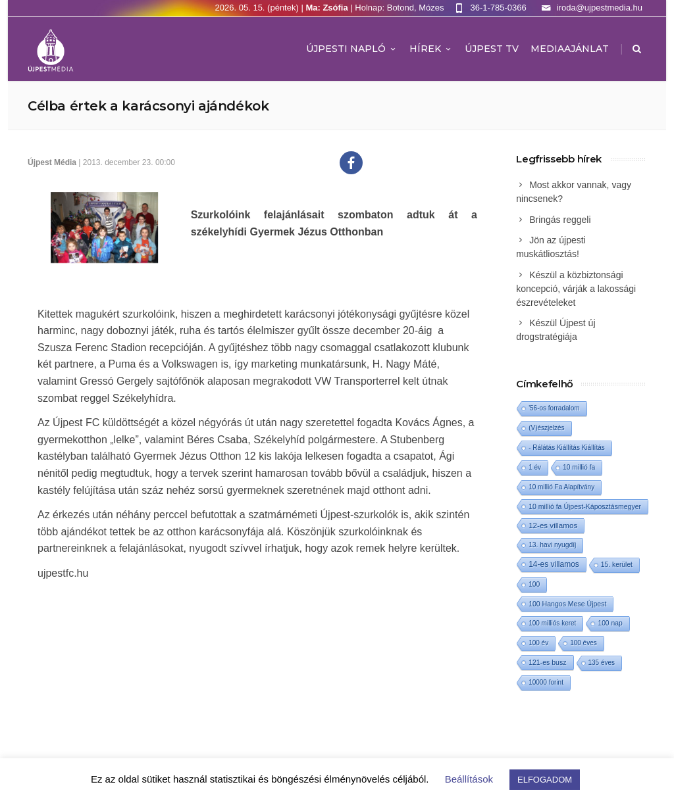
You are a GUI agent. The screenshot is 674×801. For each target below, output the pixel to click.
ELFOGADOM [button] (544, 780)
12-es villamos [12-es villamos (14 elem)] (553, 525)
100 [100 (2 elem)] (534, 584)
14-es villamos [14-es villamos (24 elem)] (554, 564)
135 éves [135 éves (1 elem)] (601, 662)
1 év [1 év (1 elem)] (535, 467)
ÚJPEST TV (492, 49)
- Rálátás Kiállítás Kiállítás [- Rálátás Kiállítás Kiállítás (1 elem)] (567, 447)
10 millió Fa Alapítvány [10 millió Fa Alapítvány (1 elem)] (561, 487)
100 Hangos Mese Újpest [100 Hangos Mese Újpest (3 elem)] (567, 604)
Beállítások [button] (469, 779)
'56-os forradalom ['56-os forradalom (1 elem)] (554, 408)
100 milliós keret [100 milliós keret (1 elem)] (552, 623)
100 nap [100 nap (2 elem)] (610, 623)
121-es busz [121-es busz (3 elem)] (547, 662)
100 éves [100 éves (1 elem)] (583, 642)
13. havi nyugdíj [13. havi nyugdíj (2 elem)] (552, 544)
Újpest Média (52, 162)
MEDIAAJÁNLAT (570, 49)
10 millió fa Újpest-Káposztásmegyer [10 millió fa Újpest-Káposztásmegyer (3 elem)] (585, 506)
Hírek (431, 49)
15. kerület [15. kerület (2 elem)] (617, 564)
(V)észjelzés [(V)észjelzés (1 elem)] (546, 427)
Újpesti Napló (352, 49)
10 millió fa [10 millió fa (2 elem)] (579, 467)
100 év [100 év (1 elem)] (538, 642)
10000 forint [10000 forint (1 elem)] (546, 682)
